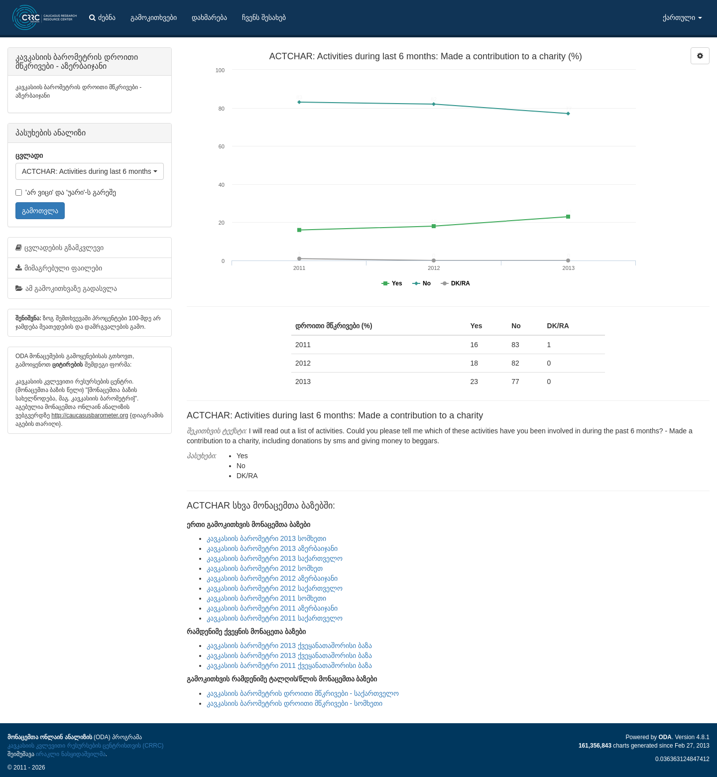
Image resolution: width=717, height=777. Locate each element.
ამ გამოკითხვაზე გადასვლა (66, 288)
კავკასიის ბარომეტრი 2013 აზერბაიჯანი (272, 548)
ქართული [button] (682, 17)
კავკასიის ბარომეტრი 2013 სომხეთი (266, 538)
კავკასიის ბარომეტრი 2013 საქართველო (275, 558)
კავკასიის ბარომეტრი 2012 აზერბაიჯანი (272, 578)
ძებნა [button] (102, 17)
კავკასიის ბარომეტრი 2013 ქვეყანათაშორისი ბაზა (289, 645)
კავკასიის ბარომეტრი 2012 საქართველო (275, 588)
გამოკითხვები (153, 17)
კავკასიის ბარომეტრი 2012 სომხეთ (265, 568)
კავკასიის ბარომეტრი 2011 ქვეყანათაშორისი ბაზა (289, 665)
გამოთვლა (40, 211)
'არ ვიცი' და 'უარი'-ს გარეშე (65, 192)
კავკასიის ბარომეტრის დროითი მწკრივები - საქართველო (303, 693)
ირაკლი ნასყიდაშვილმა (70, 754)
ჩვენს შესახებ (264, 17)
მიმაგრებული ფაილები (58, 268)
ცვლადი (29, 155)
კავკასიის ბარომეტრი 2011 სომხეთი (266, 598)
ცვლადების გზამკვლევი (59, 248)
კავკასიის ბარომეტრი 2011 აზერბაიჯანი (272, 608)
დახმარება (209, 17)
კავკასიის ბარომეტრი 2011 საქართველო (275, 618)
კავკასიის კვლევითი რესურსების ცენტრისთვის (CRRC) (85, 745)
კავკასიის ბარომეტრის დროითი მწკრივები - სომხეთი (294, 703)
